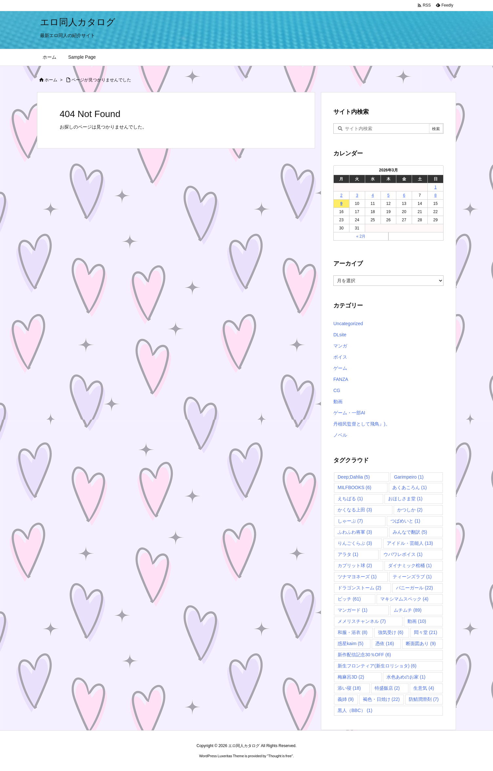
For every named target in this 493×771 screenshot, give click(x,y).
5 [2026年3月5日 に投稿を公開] (388, 195)
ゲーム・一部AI (349, 412)
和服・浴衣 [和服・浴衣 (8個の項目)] (352, 632)
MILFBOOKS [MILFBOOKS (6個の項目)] (354, 487)
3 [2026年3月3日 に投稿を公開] (357, 195)
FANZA (340, 379)
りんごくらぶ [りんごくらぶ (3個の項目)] (355, 543)
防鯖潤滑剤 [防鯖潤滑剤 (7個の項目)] (424, 699)
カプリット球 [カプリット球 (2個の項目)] (355, 565)
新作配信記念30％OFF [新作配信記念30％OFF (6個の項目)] (364, 654)
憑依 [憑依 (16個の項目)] (384, 643)
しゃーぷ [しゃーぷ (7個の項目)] (350, 521)
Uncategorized (348, 323)
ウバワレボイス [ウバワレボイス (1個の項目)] (403, 554)
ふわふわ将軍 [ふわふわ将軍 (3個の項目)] (355, 532)
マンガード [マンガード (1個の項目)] (352, 610)
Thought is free (279, 756)
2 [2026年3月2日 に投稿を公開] (341, 195)
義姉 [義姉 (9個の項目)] (346, 699)
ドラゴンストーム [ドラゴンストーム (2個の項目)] (359, 587)
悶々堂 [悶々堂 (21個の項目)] (425, 632)
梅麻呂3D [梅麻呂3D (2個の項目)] (351, 677)
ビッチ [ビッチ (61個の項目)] (349, 599)
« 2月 (361, 236)
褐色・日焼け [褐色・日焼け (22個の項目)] (381, 699)
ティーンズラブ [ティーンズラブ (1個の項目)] (412, 576)
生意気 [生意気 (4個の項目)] (423, 688)
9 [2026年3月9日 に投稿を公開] (341, 203)
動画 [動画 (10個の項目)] (416, 621)
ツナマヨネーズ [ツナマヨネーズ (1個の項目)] (357, 576)
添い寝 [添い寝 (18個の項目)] (349, 688)
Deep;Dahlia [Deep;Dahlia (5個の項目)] (354, 477)
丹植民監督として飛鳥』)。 (361, 423)
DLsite (339, 334)
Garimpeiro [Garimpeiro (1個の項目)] (409, 477)
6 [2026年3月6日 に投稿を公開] (404, 195)
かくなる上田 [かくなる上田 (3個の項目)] (355, 509)
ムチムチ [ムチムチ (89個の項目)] (408, 610)
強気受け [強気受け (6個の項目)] (390, 632)
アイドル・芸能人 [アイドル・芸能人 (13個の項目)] (410, 543)
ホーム (51, 79)
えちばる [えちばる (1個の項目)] (350, 498)
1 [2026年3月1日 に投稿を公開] (435, 187)
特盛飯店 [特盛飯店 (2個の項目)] (387, 688)
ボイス (340, 357)
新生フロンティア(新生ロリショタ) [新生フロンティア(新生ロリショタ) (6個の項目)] (377, 665)
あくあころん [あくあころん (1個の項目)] (409, 487)
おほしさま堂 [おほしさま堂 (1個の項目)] (405, 498)
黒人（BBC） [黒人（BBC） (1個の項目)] (355, 710)
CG (336, 390)
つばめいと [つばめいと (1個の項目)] (405, 521)
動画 (338, 401)
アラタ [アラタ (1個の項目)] (348, 554)
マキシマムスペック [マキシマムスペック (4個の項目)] (404, 599)
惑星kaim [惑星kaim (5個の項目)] (351, 643)
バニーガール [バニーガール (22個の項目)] (414, 587)
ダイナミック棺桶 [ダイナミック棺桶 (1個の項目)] (410, 565)
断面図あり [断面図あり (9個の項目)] (421, 643)
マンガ (340, 345)
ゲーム (340, 368)
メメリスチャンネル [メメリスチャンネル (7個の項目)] (362, 621)
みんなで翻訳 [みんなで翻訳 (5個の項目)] (410, 532)
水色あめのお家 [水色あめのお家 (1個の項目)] (405, 677)
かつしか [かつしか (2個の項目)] (410, 509)
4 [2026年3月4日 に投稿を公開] (373, 195)
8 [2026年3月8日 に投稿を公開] (435, 195)
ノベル (340, 435)
